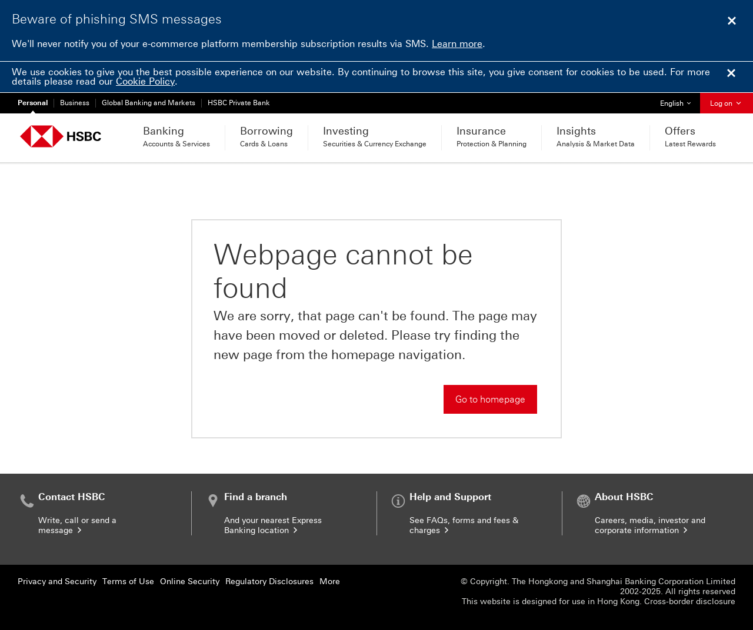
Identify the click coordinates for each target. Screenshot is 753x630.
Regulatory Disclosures (269, 582)
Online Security (189, 582)
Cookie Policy (145, 81)
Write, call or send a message (77, 525)
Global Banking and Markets (148, 103)
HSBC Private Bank (239, 103)
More (329, 582)
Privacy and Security (57, 582)
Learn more (457, 43)
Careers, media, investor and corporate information (650, 525)
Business (74, 103)
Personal (33, 103)
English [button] (679, 100)
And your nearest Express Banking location (273, 525)
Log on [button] (726, 103)
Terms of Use (128, 582)
